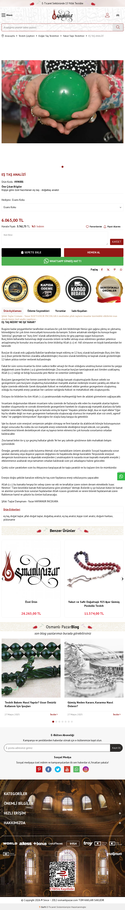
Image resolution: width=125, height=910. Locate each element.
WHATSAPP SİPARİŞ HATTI (62, 261)
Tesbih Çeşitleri (27, 35)
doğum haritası (104, 516)
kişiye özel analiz (86, 516)
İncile (53, 714)
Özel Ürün (31, 602)
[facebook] (48, 769)
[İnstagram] (86, 769)
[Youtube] (67, 769)
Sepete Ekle (31, 252)
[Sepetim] (117, 15)
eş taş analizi (69, 516)
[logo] (62, 15)
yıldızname (9, 519)
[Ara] (118, 27)
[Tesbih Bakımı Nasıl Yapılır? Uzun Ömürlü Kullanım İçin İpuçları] (31, 668)
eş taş (6, 516)
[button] (62, 167)
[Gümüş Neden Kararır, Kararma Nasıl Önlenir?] (93, 668)
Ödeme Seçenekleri (38, 311)
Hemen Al (93, 252)
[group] (62, 102)
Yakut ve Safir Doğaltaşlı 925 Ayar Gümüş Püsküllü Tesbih (94, 604)
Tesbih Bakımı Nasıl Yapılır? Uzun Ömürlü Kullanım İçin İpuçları (30, 704)
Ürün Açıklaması (12, 311)
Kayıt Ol (116, 747)
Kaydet (116, 241)
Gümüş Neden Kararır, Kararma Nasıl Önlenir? (90, 704)
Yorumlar (60, 311)
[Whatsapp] (76, 769)
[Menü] (7, 15)
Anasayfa (8, 36)
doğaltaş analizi (52, 516)
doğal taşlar (16, 516)
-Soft (43, 907)
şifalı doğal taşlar (33, 516)
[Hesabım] (107, 15)
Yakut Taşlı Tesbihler (73, 35)
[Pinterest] (39, 769)
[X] (58, 769)
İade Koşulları (79, 311)
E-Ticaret (51, 907)
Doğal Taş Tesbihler (48, 35)
